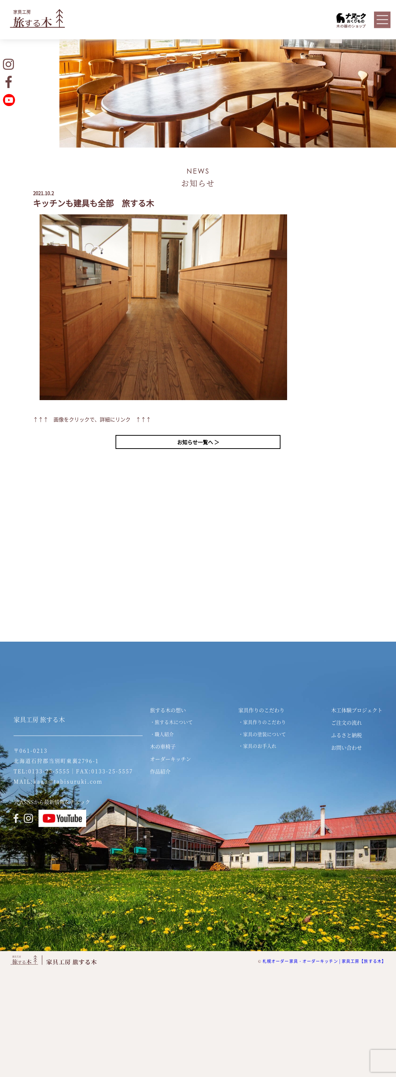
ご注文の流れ (346, 722)
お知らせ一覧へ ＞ (198, 442)
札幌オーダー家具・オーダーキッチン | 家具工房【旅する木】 (324, 961)
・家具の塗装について (262, 733)
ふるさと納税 (346, 735)
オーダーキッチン (170, 758)
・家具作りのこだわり (262, 721)
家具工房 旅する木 (39, 719)
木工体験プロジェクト (356, 710)
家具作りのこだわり (261, 710)
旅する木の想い (168, 710)
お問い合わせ (346, 747)
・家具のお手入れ (257, 745)
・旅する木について (171, 721)
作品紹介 (160, 771)
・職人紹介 (162, 733)
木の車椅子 (163, 746)
